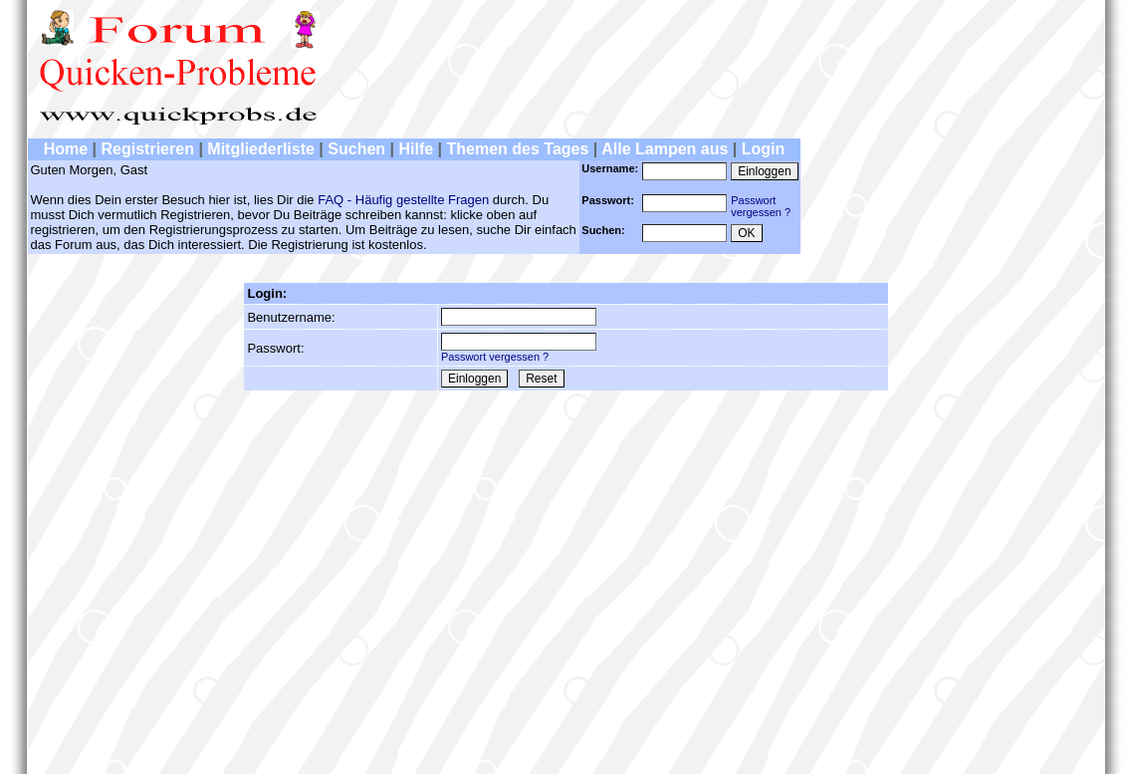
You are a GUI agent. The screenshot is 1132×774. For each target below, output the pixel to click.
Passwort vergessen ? (495, 357)
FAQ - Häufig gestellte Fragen (403, 199)
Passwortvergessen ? (761, 206)
